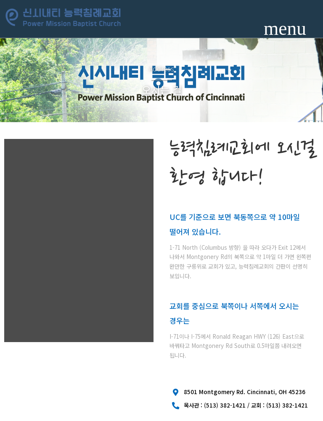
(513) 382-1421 (225, 405)
